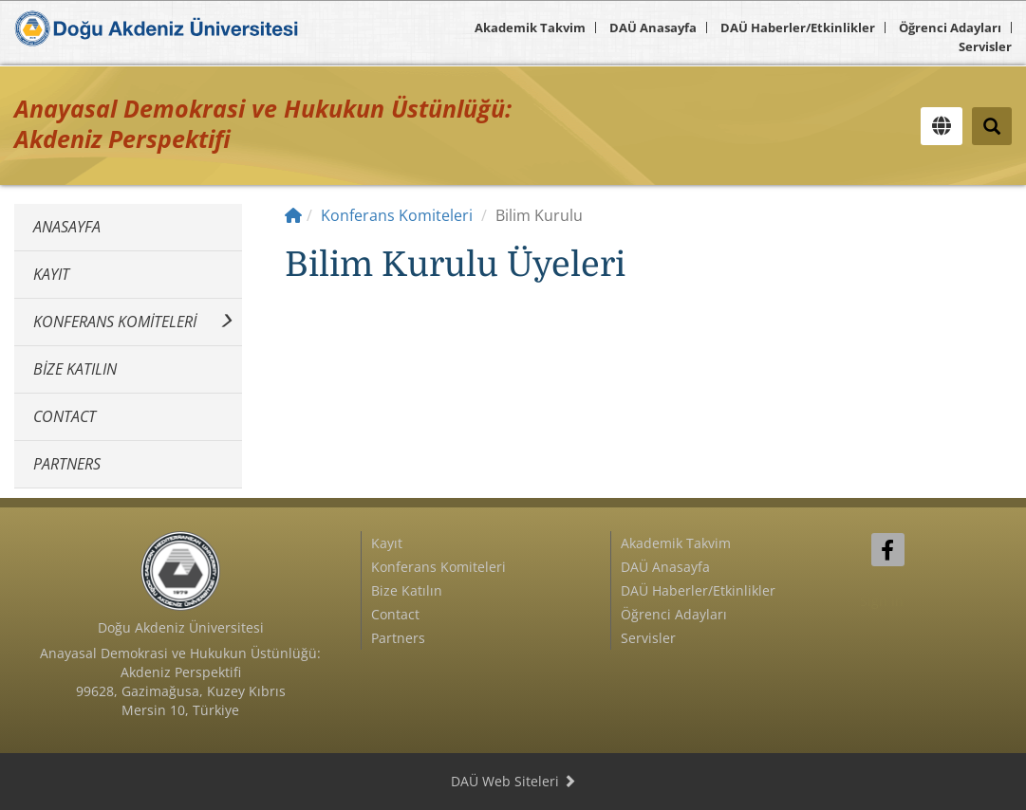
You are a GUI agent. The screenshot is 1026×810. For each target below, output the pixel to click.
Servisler (985, 46)
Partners (67, 463)
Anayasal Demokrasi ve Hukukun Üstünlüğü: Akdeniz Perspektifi (263, 123)
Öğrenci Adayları (950, 27)
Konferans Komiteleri (114, 321)
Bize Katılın (75, 369)
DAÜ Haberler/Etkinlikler (797, 27)
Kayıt (51, 274)
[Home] (293, 215)
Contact (64, 416)
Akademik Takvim (530, 27)
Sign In (882, 601)
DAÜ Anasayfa (653, 27)
